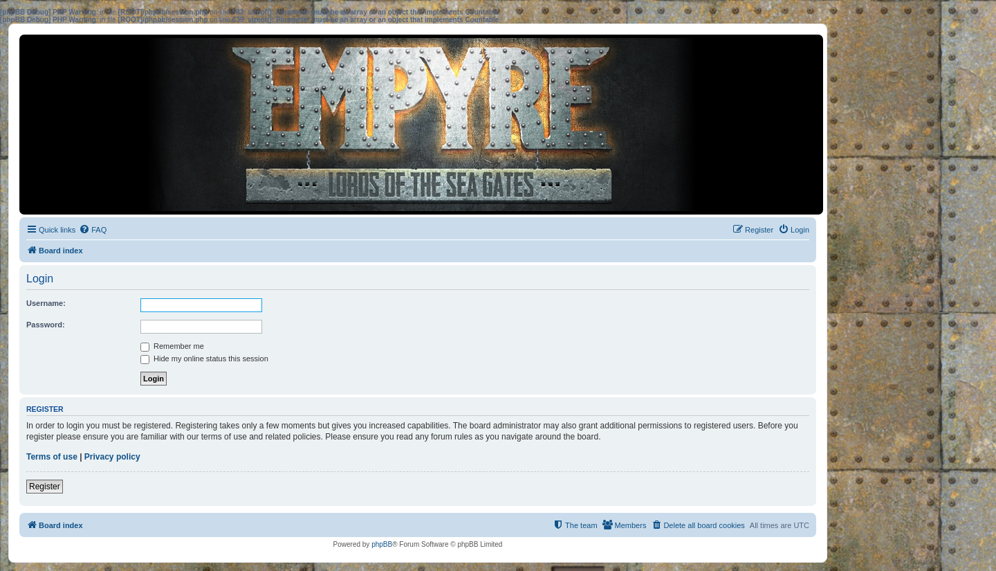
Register (44, 486)
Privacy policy (112, 457)
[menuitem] (93, 229)
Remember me (172, 346)
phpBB (381, 544)
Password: (45, 324)
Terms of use (51, 457)
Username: (46, 303)
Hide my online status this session (204, 358)
